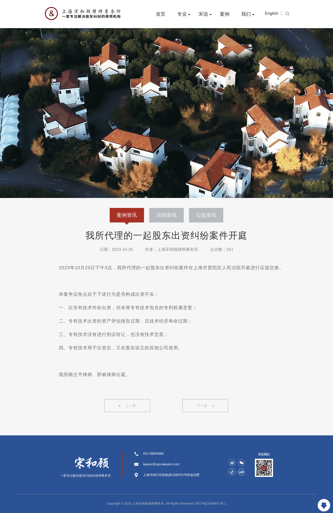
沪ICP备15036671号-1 (210, 503)
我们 (247, 14)
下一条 (205, 405)
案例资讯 (127, 217)
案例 (224, 14)
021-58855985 (153, 453)
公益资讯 (206, 215)
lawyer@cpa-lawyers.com (161, 464)
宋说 (205, 14)
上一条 (127, 405)
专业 (183, 14)
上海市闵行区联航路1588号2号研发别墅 (171, 475)
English (272, 13)
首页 (160, 14)
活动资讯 (166, 215)
